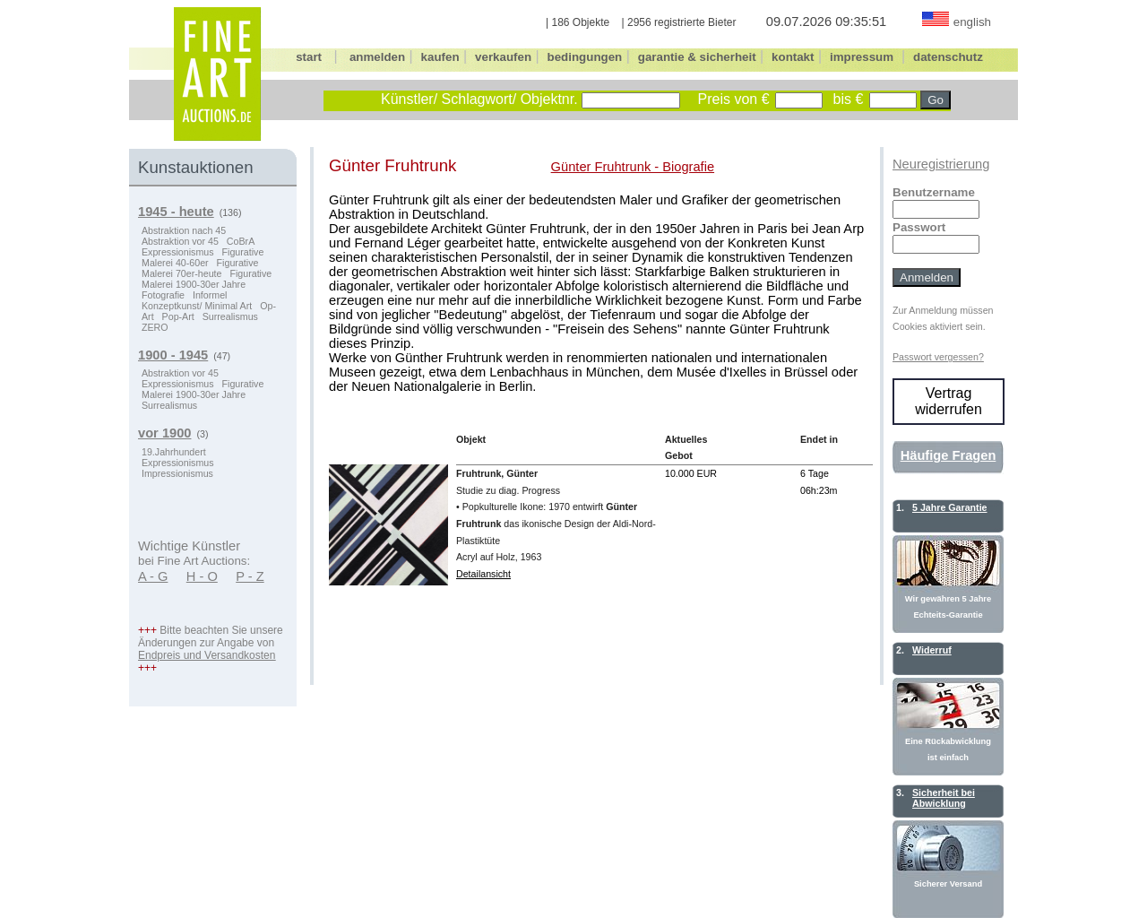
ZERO (155, 327)
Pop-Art (178, 316)
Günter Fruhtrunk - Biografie (632, 167)
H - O (202, 576)
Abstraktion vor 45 (180, 241)
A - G (153, 576)
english (972, 22)
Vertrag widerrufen (948, 401)
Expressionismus (178, 252)
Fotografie (163, 295)
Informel (210, 295)
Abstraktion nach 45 (184, 230)
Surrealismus (230, 316)
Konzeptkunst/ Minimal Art (197, 305)
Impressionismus (177, 473)
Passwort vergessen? (938, 356)
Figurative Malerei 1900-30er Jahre (207, 279)
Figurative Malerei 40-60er (202, 257)
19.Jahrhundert (174, 451)
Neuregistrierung (941, 164)
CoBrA (240, 241)
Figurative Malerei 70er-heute (200, 268)
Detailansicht (483, 573)
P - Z (250, 576)
